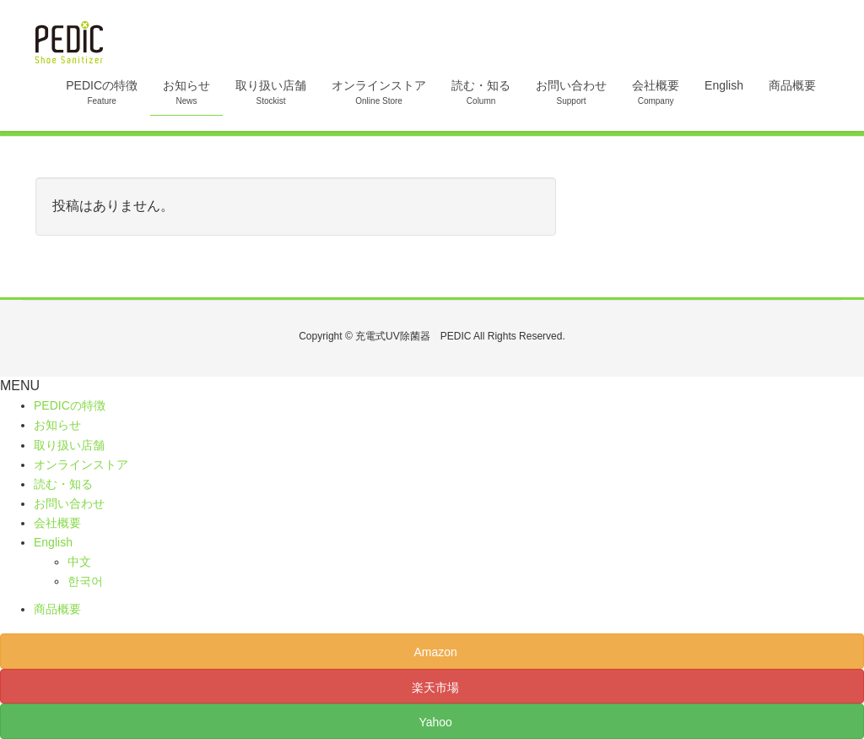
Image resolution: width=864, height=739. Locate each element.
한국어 (85, 581)
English (53, 542)
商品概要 (57, 609)
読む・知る (63, 484)
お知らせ (57, 425)
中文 (79, 561)
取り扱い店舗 (69, 445)
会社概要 (57, 523)
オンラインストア (81, 464)
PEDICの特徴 (69, 405)
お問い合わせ (69, 503)
